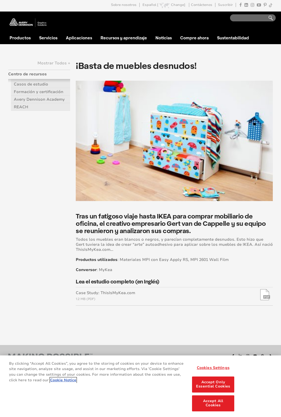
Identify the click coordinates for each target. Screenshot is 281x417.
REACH (21, 107)
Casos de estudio (31, 84)
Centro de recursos (27, 74)
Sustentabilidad (233, 37)
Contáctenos (201, 5)
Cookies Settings (213, 367)
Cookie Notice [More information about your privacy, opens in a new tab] (63, 380)
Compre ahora (194, 37)
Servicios (48, 37)
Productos (20, 37)
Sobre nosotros (124, 5)
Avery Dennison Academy (39, 99)
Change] (178, 5)
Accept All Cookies (213, 403)
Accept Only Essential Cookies (213, 384)
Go (268, 18)
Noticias (163, 37)
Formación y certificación (38, 91)
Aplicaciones (79, 37)
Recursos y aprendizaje (124, 37)
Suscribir (225, 5)
